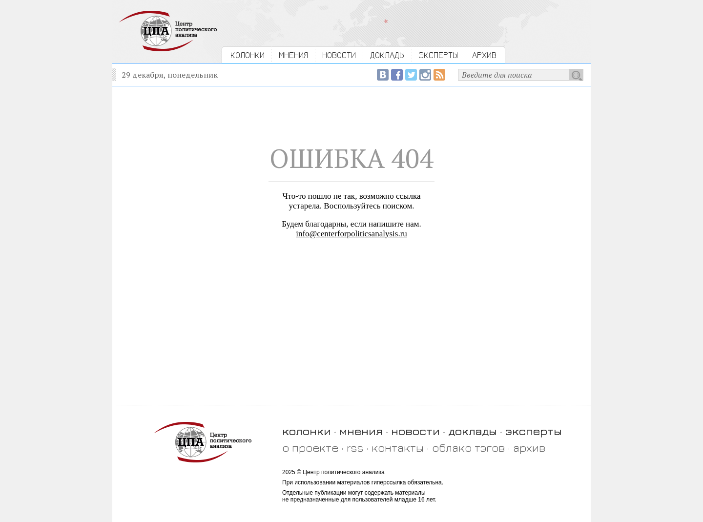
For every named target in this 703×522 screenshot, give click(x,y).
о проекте (310, 447)
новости (415, 431)
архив (529, 447)
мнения (361, 431)
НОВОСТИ (339, 55)
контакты (398, 447)
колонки (306, 431)
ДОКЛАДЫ (387, 55)
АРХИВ (484, 55)
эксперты (533, 431)
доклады (472, 431)
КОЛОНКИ (247, 55)
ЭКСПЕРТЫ (438, 55)
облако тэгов (468, 447)
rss (355, 447)
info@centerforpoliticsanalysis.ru (351, 233)
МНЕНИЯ (293, 55)
